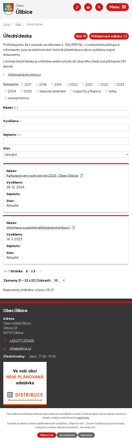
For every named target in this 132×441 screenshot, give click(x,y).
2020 (73, 84)
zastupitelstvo (18, 98)
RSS (81, 36)
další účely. (84, 417)
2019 (57, 84)
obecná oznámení (53, 91)
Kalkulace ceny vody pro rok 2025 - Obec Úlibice (44, 175)
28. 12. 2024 (15, 187)
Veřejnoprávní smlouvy (24, 74)
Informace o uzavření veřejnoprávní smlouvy (40, 227)
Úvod (6, 24)
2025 (28, 91)
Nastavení (86, 435)
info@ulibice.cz (20, 348)
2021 (89, 84)
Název (9, 107)
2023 (120, 84)
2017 (27, 84)
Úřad (18, 24)
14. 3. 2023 (14, 239)
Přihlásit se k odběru (109, 36)
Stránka (16, 271)
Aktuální (12, 205)
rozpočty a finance (87, 91)
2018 (42, 84)
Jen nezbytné (67, 435)
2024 (12, 91)
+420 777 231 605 (21, 340)
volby (113, 91)
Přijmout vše (46, 435)
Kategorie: (11, 84)
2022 (104, 84)
